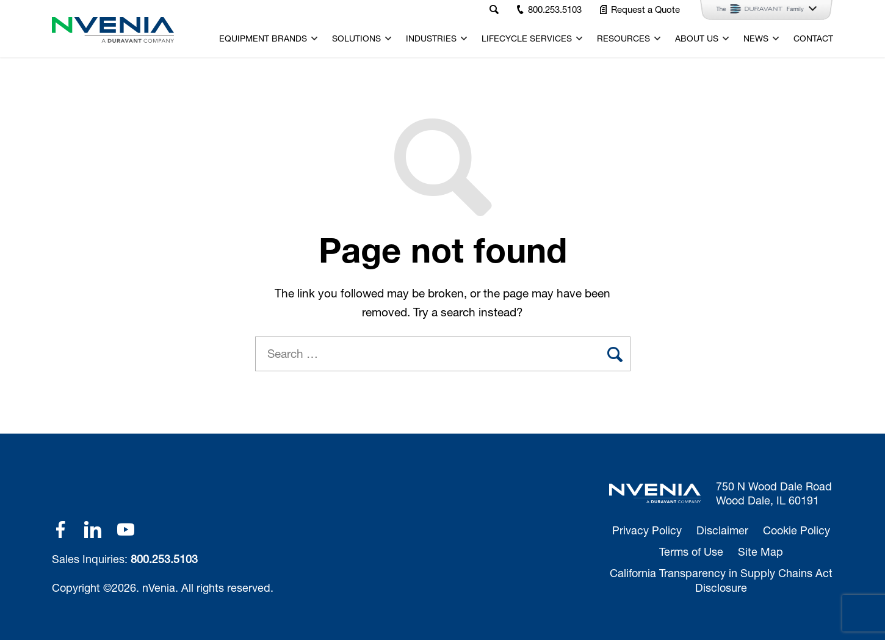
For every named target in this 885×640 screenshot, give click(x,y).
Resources (623, 38)
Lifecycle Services (527, 38)
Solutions (356, 38)
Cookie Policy (796, 530)
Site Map (760, 551)
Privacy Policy (647, 530)
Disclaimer (722, 530)
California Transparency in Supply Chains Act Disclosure (721, 580)
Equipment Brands (263, 38)
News (755, 38)
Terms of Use (691, 551)
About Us (696, 38)
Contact (813, 38)
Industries (431, 38)
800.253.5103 (164, 558)
